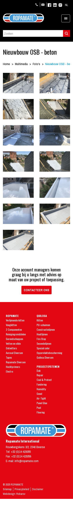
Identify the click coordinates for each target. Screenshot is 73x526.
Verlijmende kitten (15, 320)
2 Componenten (14, 329)
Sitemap (7, 489)
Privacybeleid (22, 489)
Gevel (39, 394)
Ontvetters (11, 348)
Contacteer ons (36, 290)
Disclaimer (37, 489)
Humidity (41, 389)
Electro (9, 371)
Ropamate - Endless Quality (36, 18)
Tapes (9, 357)
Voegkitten (11, 325)
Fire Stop (41, 339)
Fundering (42, 384)
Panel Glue (42, 403)
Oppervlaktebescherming (49, 353)
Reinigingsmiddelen (16, 334)
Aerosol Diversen (14, 353)
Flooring (41, 412)
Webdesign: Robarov (14, 494)
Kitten (40, 320)
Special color (43, 348)
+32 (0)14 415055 (37, 5)
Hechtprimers (13, 367)
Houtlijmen (42, 334)
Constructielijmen (46, 329)
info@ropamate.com (43, 5)
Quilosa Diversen (45, 357)
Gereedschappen (14, 339)
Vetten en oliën (13, 343)
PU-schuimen (43, 325)
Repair (40, 375)
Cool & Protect (44, 380)
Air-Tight (41, 398)
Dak (38, 370)
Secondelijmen (44, 343)
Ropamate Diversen (16, 362)
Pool (39, 407)
